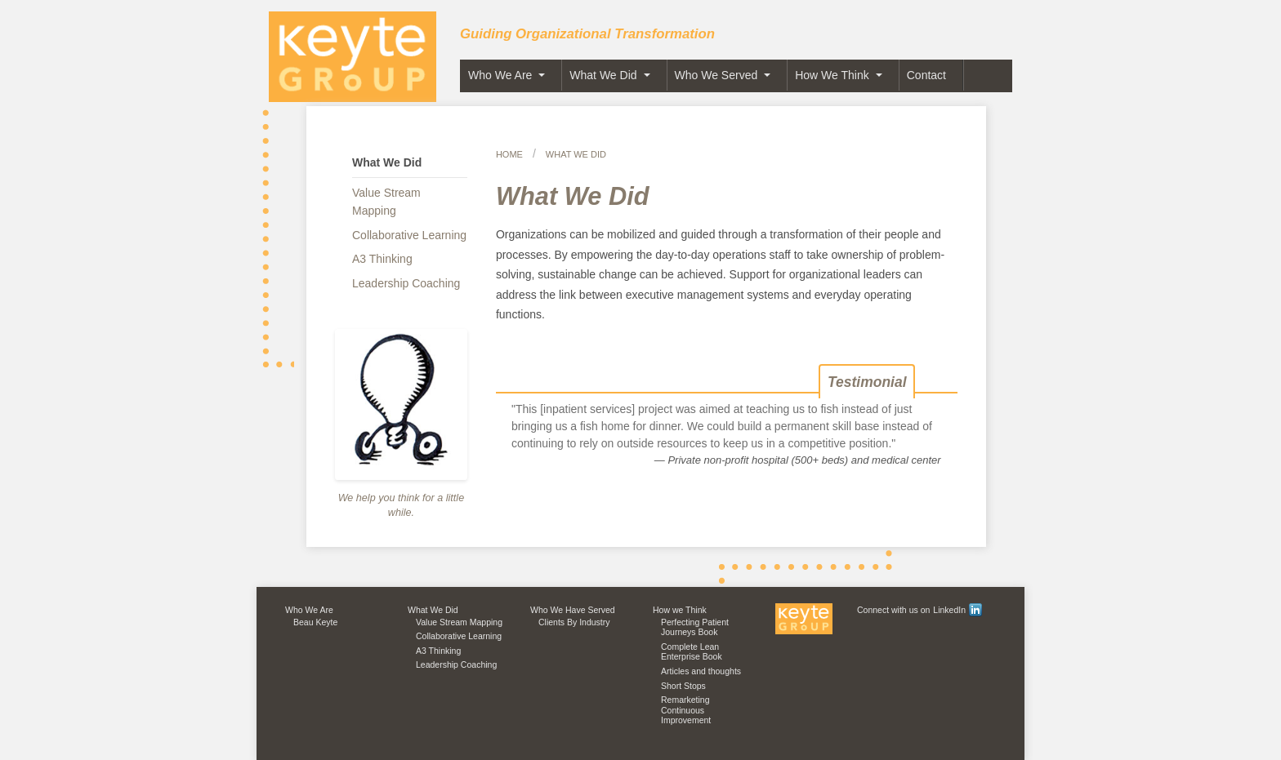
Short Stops (683, 686)
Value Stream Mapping (386, 201)
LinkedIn (957, 609)
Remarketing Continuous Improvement (686, 710)
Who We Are (500, 75)
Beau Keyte (315, 622)
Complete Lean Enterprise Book (691, 652)
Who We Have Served (572, 610)
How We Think (832, 75)
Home (509, 154)
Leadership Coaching (406, 283)
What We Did (602, 75)
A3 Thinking (382, 258)
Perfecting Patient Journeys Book (695, 627)
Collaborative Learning (409, 235)
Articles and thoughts (701, 671)
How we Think (680, 610)
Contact (926, 75)
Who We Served (716, 75)
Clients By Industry (574, 622)
